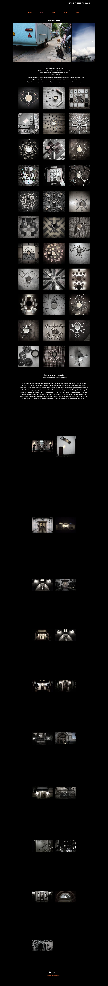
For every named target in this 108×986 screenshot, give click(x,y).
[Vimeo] (58, 972)
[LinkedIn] (50, 972)
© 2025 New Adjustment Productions (54, 975)
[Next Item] (92, 42)
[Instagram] (54, 972)
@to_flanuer (54, 381)
